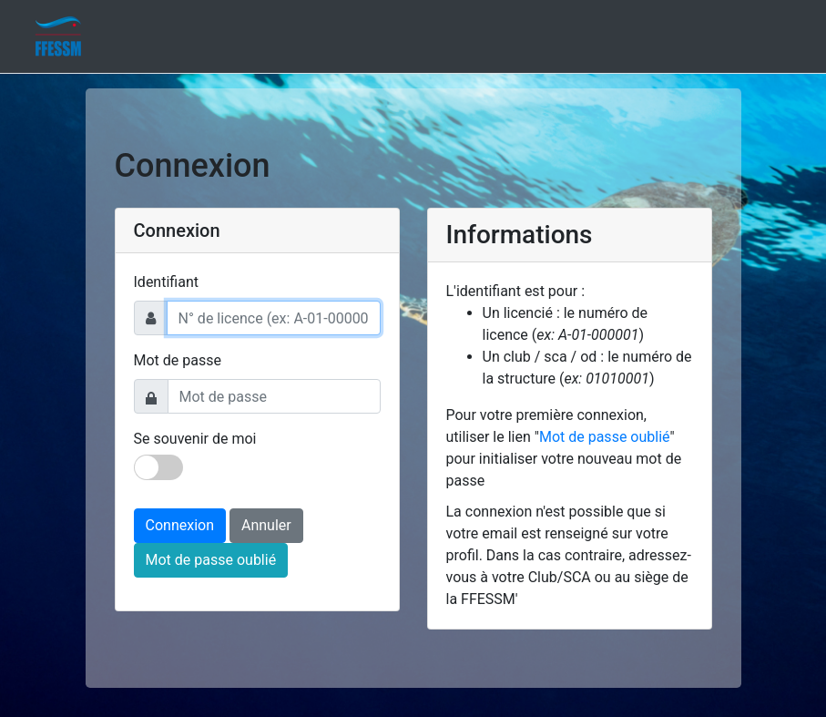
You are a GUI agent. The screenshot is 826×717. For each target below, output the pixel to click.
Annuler (266, 525)
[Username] (274, 318)
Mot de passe (177, 360)
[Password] (274, 396)
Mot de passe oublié (211, 559)
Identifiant (166, 282)
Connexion (180, 525)
